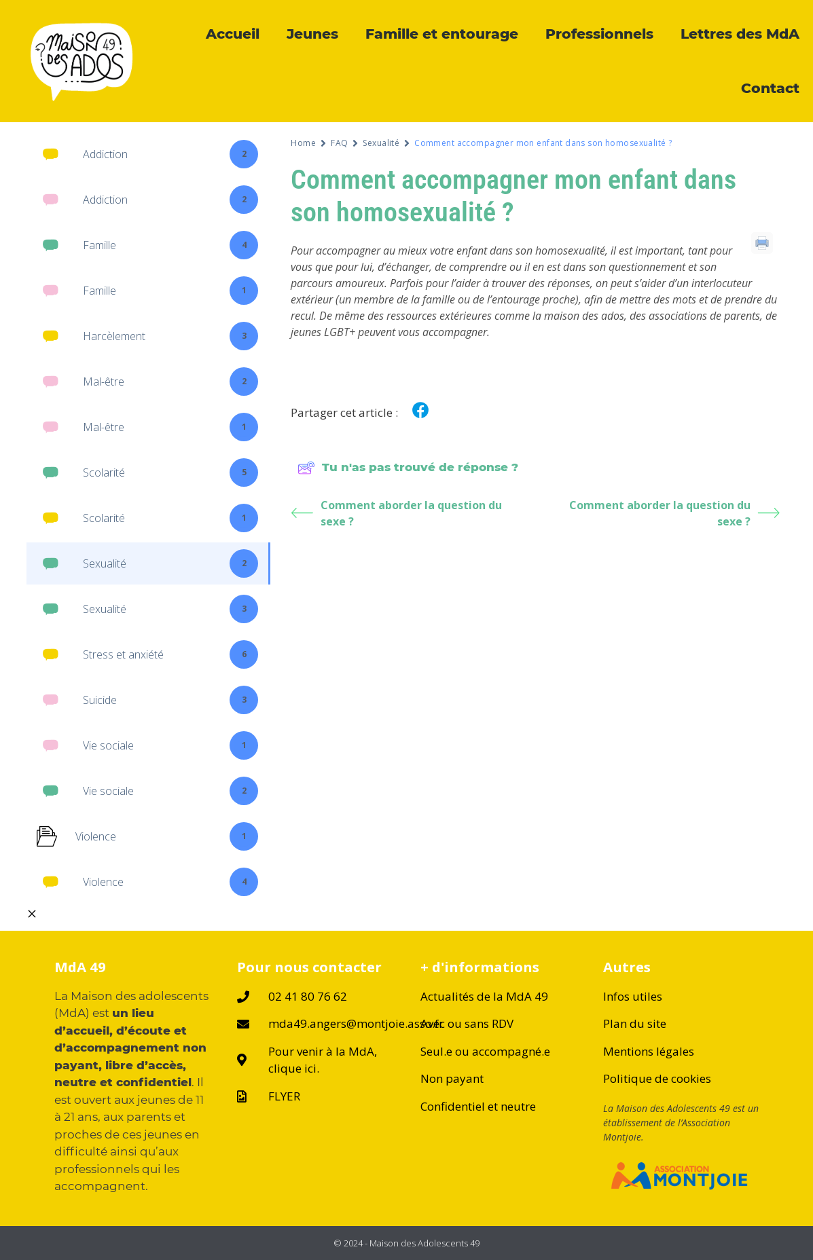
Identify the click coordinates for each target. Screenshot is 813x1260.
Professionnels (599, 33)
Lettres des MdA (740, 33)
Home (303, 143)
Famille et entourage (441, 33)
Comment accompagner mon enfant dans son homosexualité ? (513, 196)
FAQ (339, 143)
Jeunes (312, 33)
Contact (770, 87)
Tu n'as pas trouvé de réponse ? (407, 468)
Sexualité (381, 143)
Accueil (232, 33)
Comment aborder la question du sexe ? (396, 513)
